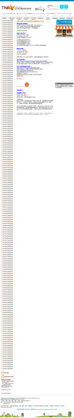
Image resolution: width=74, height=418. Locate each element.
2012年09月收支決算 (7, 360)
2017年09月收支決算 (7, 236)
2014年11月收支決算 (7, 306)
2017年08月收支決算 (7, 238)
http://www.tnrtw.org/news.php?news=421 (45, 409)
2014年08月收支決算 (7, 312)
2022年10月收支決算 (7, 109)
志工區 (66, 9)
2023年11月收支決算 (7, 82)
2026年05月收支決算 (7, 20)
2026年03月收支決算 (7, 24)
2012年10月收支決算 (7, 358)
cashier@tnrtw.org (5, 387)
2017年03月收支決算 (7, 248)
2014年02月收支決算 (7, 325)
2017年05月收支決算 (7, 244)
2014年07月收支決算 (7, 314)
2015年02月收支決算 (7, 300)
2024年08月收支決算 (7, 64)
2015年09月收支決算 (7, 285)
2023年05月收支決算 (7, 95)
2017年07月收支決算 (7, 240)
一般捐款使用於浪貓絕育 (12, 19)
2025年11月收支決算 (7, 33)
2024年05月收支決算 (7, 70)
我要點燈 (55, 18)
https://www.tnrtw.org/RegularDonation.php (28, 67)
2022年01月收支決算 (7, 128)
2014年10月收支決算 (7, 308)
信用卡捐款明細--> (21, 59)
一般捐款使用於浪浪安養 (33, 19)
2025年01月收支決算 (7, 53)
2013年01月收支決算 (7, 352)
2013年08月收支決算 (7, 337)
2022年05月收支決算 (7, 120)
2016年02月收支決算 (7, 275)
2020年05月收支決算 (7, 169)
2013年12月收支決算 (7, 329)
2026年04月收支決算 (7, 22)
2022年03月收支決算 (7, 124)
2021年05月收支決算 (7, 145)
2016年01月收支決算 (7, 277)
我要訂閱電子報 (6, 403)
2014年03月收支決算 (7, 323)
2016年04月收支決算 (7, 271)
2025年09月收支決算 (7, 37)
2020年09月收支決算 (7, 161)
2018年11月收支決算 (7, 207)
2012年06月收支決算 (7, 366)
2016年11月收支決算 (7, 256)
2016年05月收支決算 (7, 269)
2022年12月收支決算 (7, 105)
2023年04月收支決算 (7, 97)
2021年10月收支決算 (7, 134)
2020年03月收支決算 (7, 174)
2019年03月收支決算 (7, 198)
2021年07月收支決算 (7, 140)
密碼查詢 (54, 9)
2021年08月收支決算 (7, 138)
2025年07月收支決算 (7, 41)
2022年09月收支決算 (7, 111)
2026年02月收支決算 (7, 27)
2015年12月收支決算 (7, 279)
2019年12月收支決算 (7, 180)
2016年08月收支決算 (7, 263)
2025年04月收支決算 (7, 47)
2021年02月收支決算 (7, 151)
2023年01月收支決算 (7, 103)
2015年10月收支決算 (7, 283)
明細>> (27, 34)
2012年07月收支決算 (7, 364)
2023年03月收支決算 (7, 99)
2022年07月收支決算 (7, 116)
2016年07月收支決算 (7, 265)
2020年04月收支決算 (7, 171)
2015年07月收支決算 (7, 289)
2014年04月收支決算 (7, 321)
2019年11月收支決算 (7, 182)
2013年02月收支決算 (7, 350)
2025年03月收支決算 (7, 49)
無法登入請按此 (60, 9)
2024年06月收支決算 (7, 68)
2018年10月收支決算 (7, 209)
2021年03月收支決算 (7, 149)
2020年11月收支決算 (7, 157)
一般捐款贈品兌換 (48, 19)
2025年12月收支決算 (7, 31)
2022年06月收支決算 (7, 118)
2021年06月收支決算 (7, 142)
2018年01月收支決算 (7, 227)
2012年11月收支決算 (7, 356)
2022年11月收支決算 (7, 107)
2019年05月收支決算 (7, 194)
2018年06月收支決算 (7, 217)
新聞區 (4, 18)
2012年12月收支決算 (7, 354)
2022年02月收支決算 (7, 126)
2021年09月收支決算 (7, 136)
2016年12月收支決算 (7, 254)
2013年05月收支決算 (7, 343)
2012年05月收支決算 (7, 368)
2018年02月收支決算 (7, 225)
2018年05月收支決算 (7, 219)
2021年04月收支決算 (7, 147)
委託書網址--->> (21, 78)
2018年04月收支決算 (7, 221)
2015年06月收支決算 (7, 292)
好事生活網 (70, 18)
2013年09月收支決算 (7, 335)
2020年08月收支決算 (7, 163)
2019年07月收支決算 (7, 190)
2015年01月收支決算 (7, 302)
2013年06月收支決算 (7, 341)
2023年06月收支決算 (7, 93)
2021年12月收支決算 (7, 130)
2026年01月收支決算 (7, 29)
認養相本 (40, 18)
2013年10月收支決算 (7, 333)
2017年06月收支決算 (7, 242)
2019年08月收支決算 (7, 188)
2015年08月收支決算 (7, 287)
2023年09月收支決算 (7, 87)
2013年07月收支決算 (7, 339)
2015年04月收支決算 (7, 296)
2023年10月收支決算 (7, 84)
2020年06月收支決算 (7, 167)
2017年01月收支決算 (7, 252)
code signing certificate (20, 86)
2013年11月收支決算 (7, 331)
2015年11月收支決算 (7, 281)
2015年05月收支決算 (7, 294)
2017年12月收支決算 (7, 229)
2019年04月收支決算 (7, 196)
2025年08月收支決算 (7, 39)
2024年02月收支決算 (7, 76)
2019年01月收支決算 (7, 203)
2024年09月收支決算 (7, 62)
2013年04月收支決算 (7, 345)
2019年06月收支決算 (7, 192)
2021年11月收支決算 (7, 132)
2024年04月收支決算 (7, 72)
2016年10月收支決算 (7, 258)
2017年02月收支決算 (7, 250)
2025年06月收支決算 (7, 43)
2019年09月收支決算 (7, 186)
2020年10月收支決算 (7, 159)
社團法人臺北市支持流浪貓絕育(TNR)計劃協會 (11, 398)
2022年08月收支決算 (7, 113)
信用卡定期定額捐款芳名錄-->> (24, 66)
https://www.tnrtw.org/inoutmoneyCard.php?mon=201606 (32, 61)
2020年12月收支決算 (7, 155)
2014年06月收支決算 (7, 316)
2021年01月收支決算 (7, 153)
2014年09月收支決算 (7, 310)
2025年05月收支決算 (7, 45)
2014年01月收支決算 (7, 327)
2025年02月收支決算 (7, 51)
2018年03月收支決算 (7, 223)
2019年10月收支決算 (7, 184)
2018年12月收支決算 (7, 205)
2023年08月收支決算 (7, 89)
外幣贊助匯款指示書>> (6, 389)
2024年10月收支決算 (7, 60)
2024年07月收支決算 (7, 66)
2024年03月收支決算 (7, 74)
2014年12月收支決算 (7, 304)
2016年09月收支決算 (7, 261)
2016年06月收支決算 (7, 267)
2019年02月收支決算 (7, 200)
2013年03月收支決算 (7, 347)
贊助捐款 (62, 18)
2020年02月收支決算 (7, 176)
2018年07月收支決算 (7, 215)
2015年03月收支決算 (7, 298)
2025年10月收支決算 (7, 35)
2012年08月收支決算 (7, 362)
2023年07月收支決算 (7, 91)
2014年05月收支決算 (7, 318)
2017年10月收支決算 (7, 234)
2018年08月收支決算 (7, 213)
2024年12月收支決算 (7, 56)
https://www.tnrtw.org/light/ (6, 407)
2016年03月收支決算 (7, 273)
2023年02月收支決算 (7, 101)
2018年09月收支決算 (7, 211)
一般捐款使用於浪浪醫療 (26, 19)
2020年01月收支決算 (7, 178)
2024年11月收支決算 (7, 58)
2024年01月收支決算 (7, 78)
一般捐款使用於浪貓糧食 (19, 19)
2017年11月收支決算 (7, 232)
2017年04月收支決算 (7, 246)
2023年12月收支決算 (7, 80)
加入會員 (49, 9)
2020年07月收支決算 (7, 165)
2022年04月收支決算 (7, 122)
